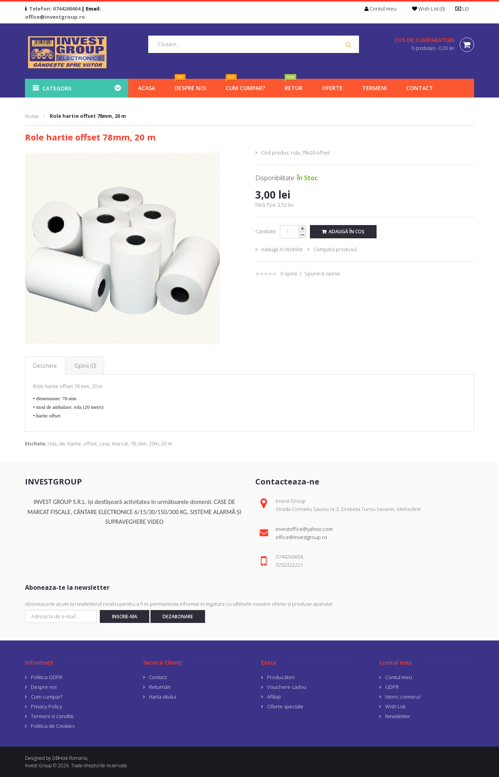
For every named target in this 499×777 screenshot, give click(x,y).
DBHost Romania (69, 758)
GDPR (392, 686)
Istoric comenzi (403, 696)
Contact (158, 677)
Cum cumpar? (46, 696)
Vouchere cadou (286, 686)
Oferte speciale (285, 706)
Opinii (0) (85, 365)
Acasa (32, 115)
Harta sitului (162, 696)
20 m (166, 443)
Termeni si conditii (52, 716)
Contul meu (398, 677)
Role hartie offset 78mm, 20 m (88, 115)
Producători (281, 677)
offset (90, 443)
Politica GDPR (46, 677)
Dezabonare (178, 616)
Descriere (45, 365)
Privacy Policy (46, 706)
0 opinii (288, 273)
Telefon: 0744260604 (54, 8)
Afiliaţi (274, 696)
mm (142, 443)
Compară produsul (335, 249)
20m (154, 443)
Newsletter (397, 716)
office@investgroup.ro (55, 16)
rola (52, 443)
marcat (120, 443)
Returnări (160, 686)
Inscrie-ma (124, 616)
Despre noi (44, 686)
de (62, 443)
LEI (464, 8)
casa (104, 443)
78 (133, 443)
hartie (74, 443)
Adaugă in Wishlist (282, 249)
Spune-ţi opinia (322, 273)
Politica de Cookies (52, 725)
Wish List (395, 706)
